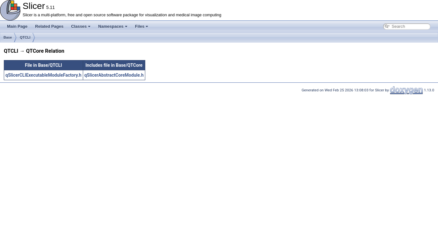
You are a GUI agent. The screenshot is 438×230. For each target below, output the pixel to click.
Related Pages (49, 26)
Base (8, 37)
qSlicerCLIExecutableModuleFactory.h (43, 75)
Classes (80, 26)
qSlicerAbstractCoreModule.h (114, 75)
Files (141, 26)
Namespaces (112, 26)
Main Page (17, 26)
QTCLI (25, 37)
